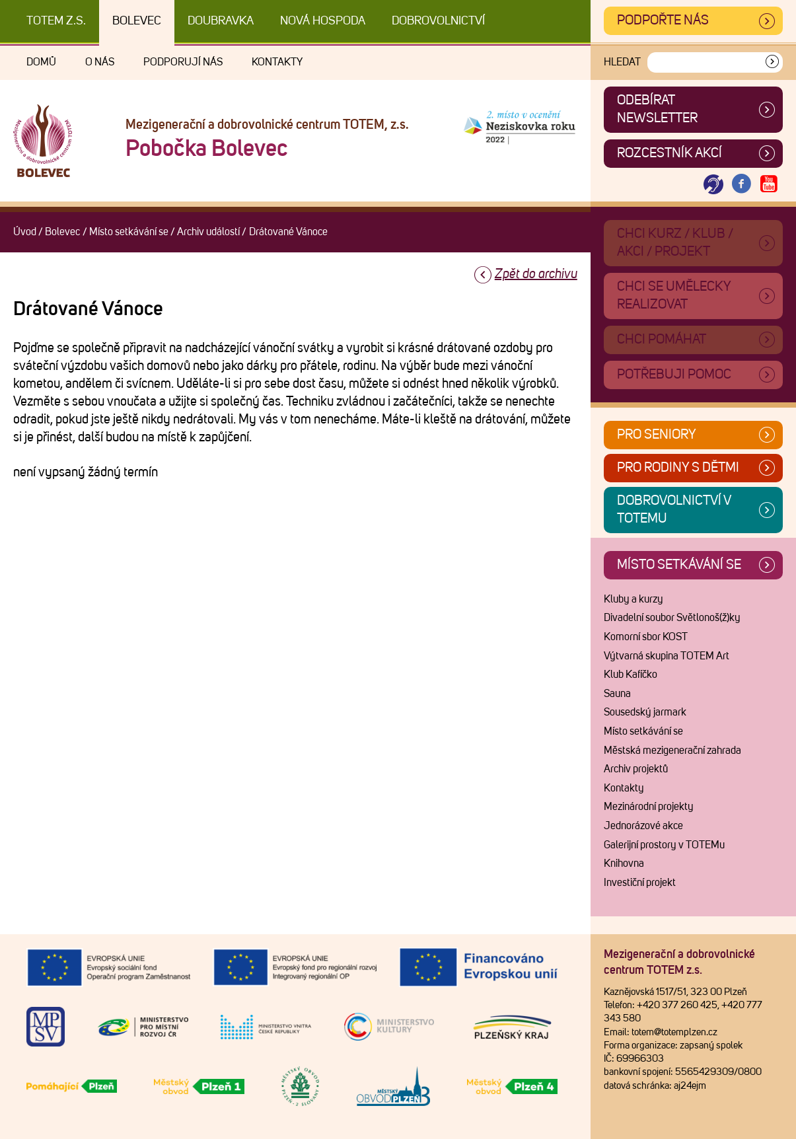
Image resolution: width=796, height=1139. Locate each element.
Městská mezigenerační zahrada (672, 750)
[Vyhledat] (772, 62)
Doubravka (221, 21)
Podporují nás (183, 62)
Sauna (617, 693)
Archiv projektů (636, 769)
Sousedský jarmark (645, 712)
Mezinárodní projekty (649, 806)
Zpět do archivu (536, 274)
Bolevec (136, 21)
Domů (41, 62)
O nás (99, 62)
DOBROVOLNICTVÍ (438, 21)
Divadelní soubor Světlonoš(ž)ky (672, 617)
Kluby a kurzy (633, 599)
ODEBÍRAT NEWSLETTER (657, 109)
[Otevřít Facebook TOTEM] (741, 184)
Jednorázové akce (643, 826)
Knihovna (624, 863)
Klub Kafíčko (630, 674)
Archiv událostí (208, 232)
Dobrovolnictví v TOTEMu (674, 509)
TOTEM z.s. (56, 21)
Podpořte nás (663, 20)
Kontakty (277, 62)
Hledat (622, 62)
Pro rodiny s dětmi (678, 467)
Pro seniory (656, 434)
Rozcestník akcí (669, 153)
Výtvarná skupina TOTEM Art (666, 656)
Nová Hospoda (322, 21)
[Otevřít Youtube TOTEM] (769, 184)
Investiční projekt (640, 882)
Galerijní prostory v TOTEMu (664, 845)
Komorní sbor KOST (646, 637)
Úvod (24, 232)
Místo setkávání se (128, 232)
